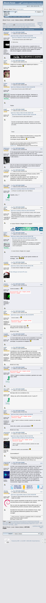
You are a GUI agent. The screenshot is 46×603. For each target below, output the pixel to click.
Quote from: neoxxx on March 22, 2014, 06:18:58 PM (22, 314)
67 (4, 27)
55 (19, 26)
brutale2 (6, 262)
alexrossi (6, 32)
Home (7, 16)
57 (22, 26)
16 (25, 23)
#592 (41, 312)
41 (30, 24)
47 (7, 26)
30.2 (9, 13)
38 (26, 24)
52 (15, 26)
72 (12, 27)
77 (19, 27)
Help (11, 16)
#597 (41, 411)
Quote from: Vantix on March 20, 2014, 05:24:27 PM (22, 236)
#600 (41, 491)
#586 (41, 170)
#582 (41, 61)
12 (19, 23)
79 (22, 27)
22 (33, 23)
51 (13, 26)
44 (3, 26)
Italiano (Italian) (19, 20)
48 (9, 26)
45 (4, 26)
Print (41, 27)
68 (6, 27)
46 (6, 26)
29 (12, 24)
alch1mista (7, 432)
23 (3, 24)
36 (23, 24)
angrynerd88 (7, 462)
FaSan (5, 83)
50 (12, 26)
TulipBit (6, 334)
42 (32, 24)
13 (20, 23)
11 (17, 23)
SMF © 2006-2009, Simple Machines (31, 540)
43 (33, 24)
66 (3, 27)
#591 (41, 284)
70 (9, 27)
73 (13, 27)
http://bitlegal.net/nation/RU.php (18, 272)
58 (24, 26)
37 (24, 24)
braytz (5, 60)
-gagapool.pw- (13, 145)
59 (25, 26)
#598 (41, 433)
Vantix (5, 207)
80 (24, 27)
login (17, 9)
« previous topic (40, 23)
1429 (27, 27)
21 (32, 23)
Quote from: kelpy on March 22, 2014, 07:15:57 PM (22, 436)
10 (16, 23)
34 (20, 24)
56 (21, 26)
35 (22, 24)
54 (18, 26)
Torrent (5, 14)
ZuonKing (6, 170)
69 (7, 27)
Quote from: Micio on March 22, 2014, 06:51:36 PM (22, 414)
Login (19, 16)
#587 (41, 186)
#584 (41, 110)
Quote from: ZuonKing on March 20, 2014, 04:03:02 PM (23, 188)
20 (31, 23)
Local (12, 20)
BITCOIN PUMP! (29, 20)
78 (21, 27)
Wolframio (6, 148)
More (28, 16)
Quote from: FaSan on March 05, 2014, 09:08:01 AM (22, 112)
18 (28, 23)
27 (9, 24)
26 (7, 24)
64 (33, 26)
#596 (41, 389)
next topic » (41, 24)
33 (19, 24)
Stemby (6, 491)
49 (10, 26)
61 (28, 26)
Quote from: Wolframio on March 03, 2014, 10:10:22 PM (24, 37)
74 (15, 27)
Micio (5, 185)
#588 (41, 207)
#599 (41, 463)
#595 (41, 368)
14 (22, 23)
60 (27, 26)
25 (6, 24)
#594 (41, 348)
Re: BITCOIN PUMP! (19, 32)
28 (10, 24)
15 (23, 23)
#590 (41, 263)
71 (10, 27)
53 (16, 26)
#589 (41, 233)
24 (4, 24)
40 (29, 24)
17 (26, 23)
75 (16, 27)
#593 (41, 334)
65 (34, 26)
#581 (41, 33)
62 (30, 26)
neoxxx (6, 284)
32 (17, 24)
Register (24, 16)
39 (28, 24)
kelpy (5, 311)
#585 (41, 149)
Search (15, 16)
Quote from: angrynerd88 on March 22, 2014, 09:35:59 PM (23, 494)
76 (18, 27)
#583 (41, 84)
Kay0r (5, 109)
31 (16, 24)
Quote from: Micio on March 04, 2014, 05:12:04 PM (22, 35)
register (21, 9)
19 (29, 23)
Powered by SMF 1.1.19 (17, 540)
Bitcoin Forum (6, 20)
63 (31, 26)
